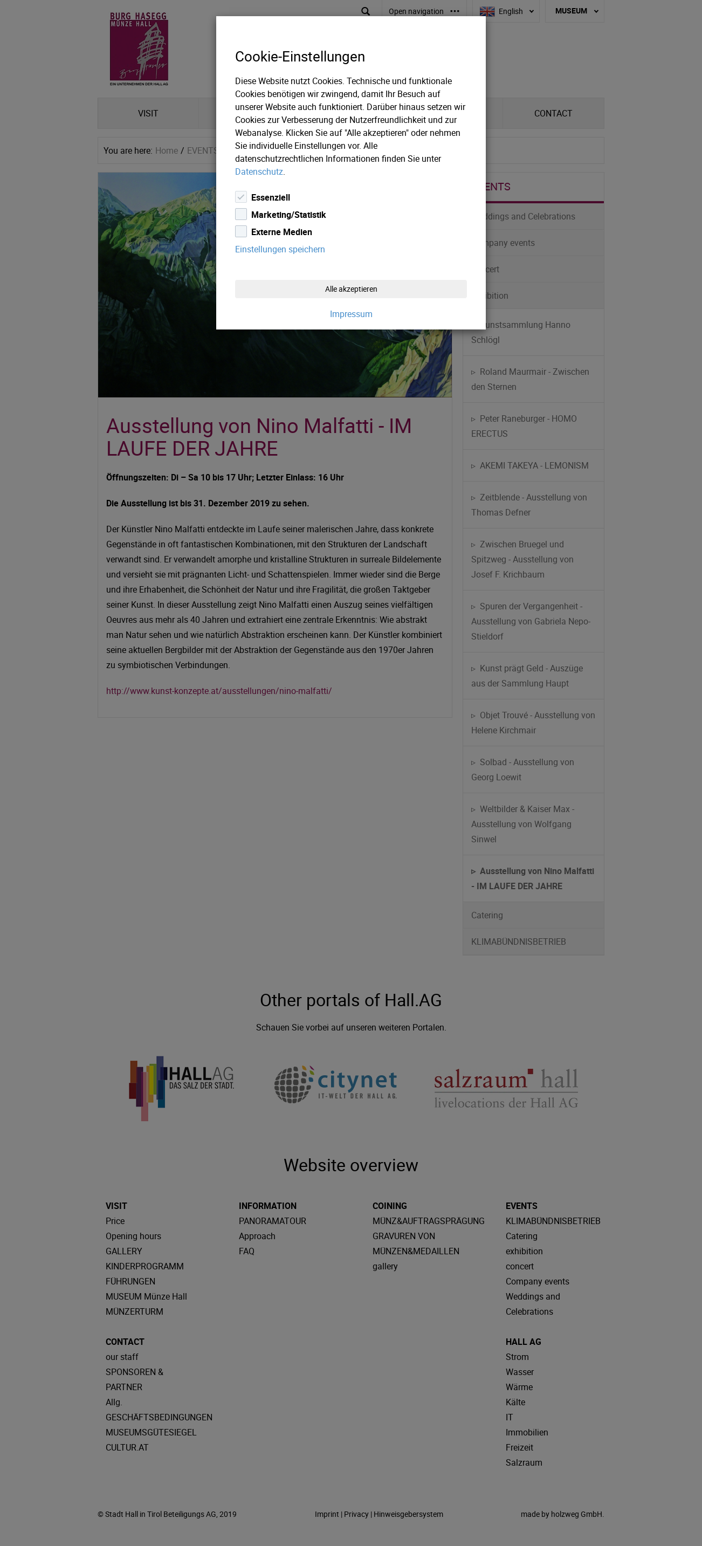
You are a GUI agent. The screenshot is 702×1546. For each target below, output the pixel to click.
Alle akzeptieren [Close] (351, 289)
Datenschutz (259, 171)
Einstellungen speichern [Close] (280, 249)
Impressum (351, 314)
